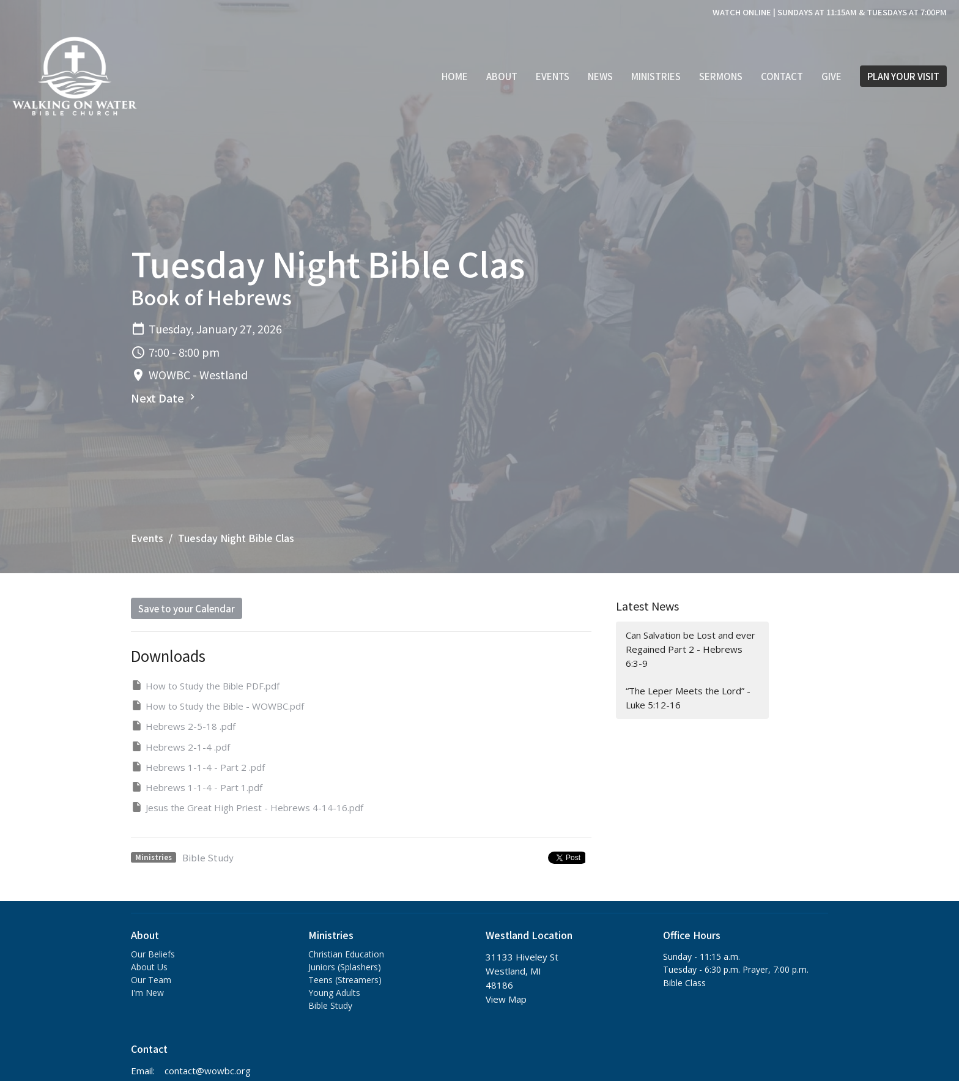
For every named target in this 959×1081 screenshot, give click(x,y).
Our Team (151, 980)
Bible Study (208, 857)
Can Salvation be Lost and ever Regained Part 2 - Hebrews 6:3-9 (690, 649)
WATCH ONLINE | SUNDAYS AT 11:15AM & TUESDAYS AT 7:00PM (830, 12)
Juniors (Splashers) (344, 967)
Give (831, 76)
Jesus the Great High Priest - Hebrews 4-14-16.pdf (247, 807)
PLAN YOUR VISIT (903, 76)
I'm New (147, 992)
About (501, 76)
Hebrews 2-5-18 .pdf (183, 725)
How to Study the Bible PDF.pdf (205, 685)
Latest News (647, 606)
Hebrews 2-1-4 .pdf (180, 746)
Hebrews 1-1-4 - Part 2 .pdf (198, 766)
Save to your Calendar (186, 608)
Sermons (720, 76)
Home (455, 76)
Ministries (656, 76)
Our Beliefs (153, 954)
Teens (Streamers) (345, 980)
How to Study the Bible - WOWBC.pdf (217, 705)
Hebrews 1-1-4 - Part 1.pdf (196, 787)
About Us (149, 967)
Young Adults (334, 992)
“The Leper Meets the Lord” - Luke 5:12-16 (688, 698)
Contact (782, 76)
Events (552, 76)
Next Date (164, 398)
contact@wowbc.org (208, 1070)
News (600, 76)
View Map (506, 999)
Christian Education (346, 954)
